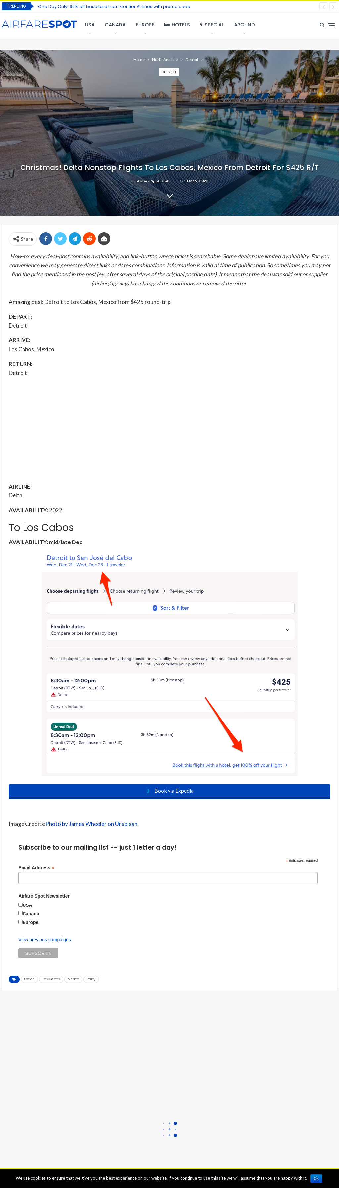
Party (91, 979)
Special (212, 24)
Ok (316, 1178)
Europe (145, 24)
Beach (29, 979)
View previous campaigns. (45, 939)
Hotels (177, 24)
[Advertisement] (169, 429)
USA (90, 24)
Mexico (73, 979)
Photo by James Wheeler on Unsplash (91, 823)
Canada (115, 24)
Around (244, 24)
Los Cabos (51, 979)
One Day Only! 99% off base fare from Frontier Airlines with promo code (114, 6)
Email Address (36, 868)
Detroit (169, 72)
